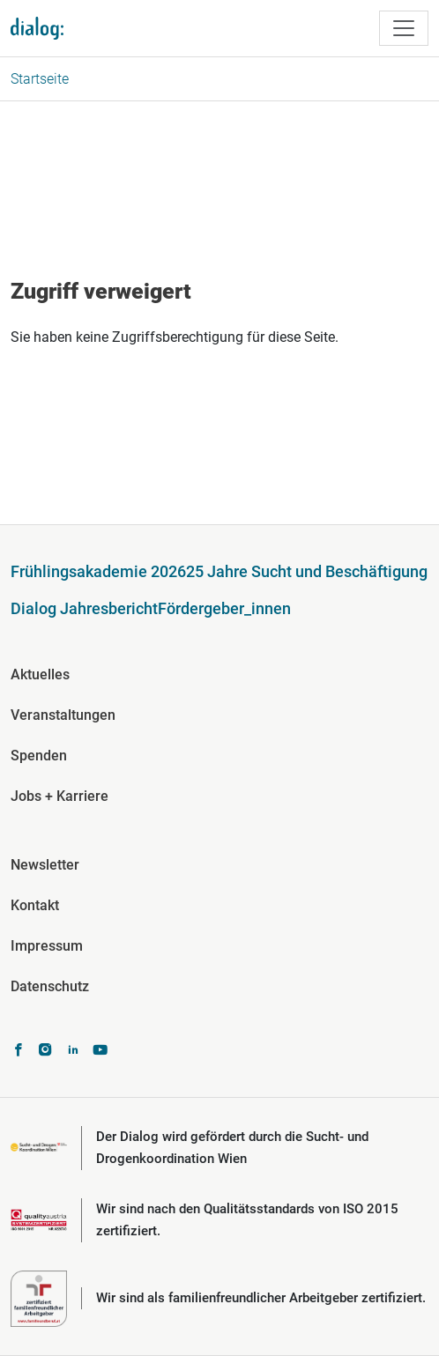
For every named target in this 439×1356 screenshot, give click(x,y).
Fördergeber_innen (224, 608)
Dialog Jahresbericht (84, 608)
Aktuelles (40, 674)
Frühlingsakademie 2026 (98, 571)
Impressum (47, 945)
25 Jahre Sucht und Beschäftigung (307, 571)
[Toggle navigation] (403, 28)
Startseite (40, 78)
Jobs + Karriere (59, 796)
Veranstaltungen (63, 715)
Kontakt (35, 905)
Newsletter (45, 864)
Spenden (39, 755)
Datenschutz (50, 986)
